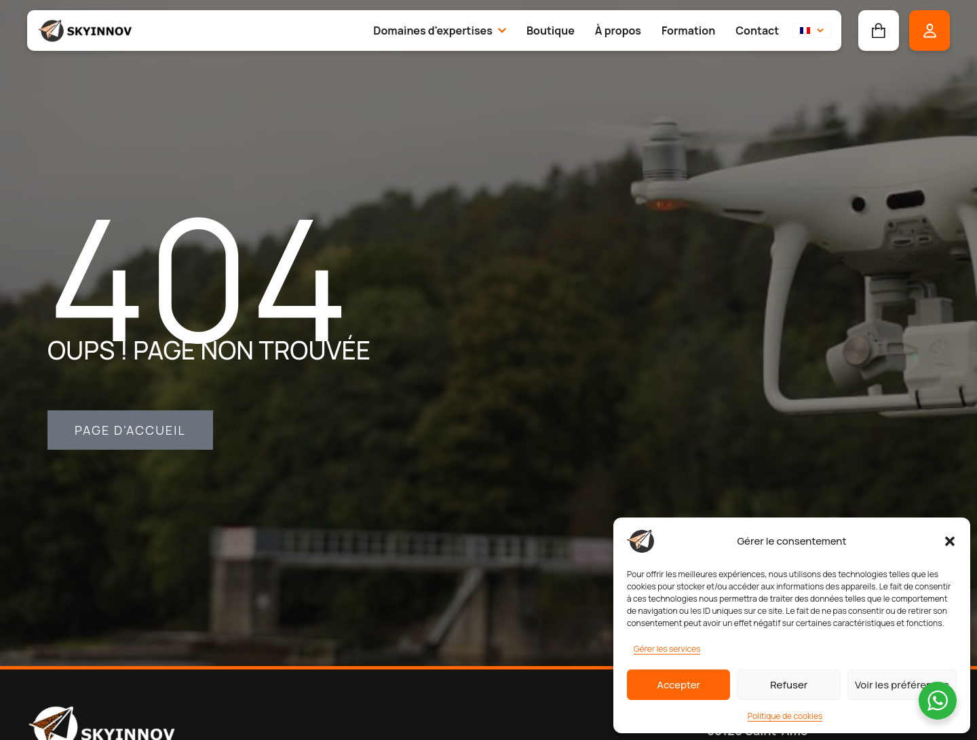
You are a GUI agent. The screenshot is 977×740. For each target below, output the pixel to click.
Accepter (678, 685)
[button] (950, 541)
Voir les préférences (902, 685)
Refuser (788, 685)
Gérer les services (667, 649)
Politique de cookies (785, 716)
